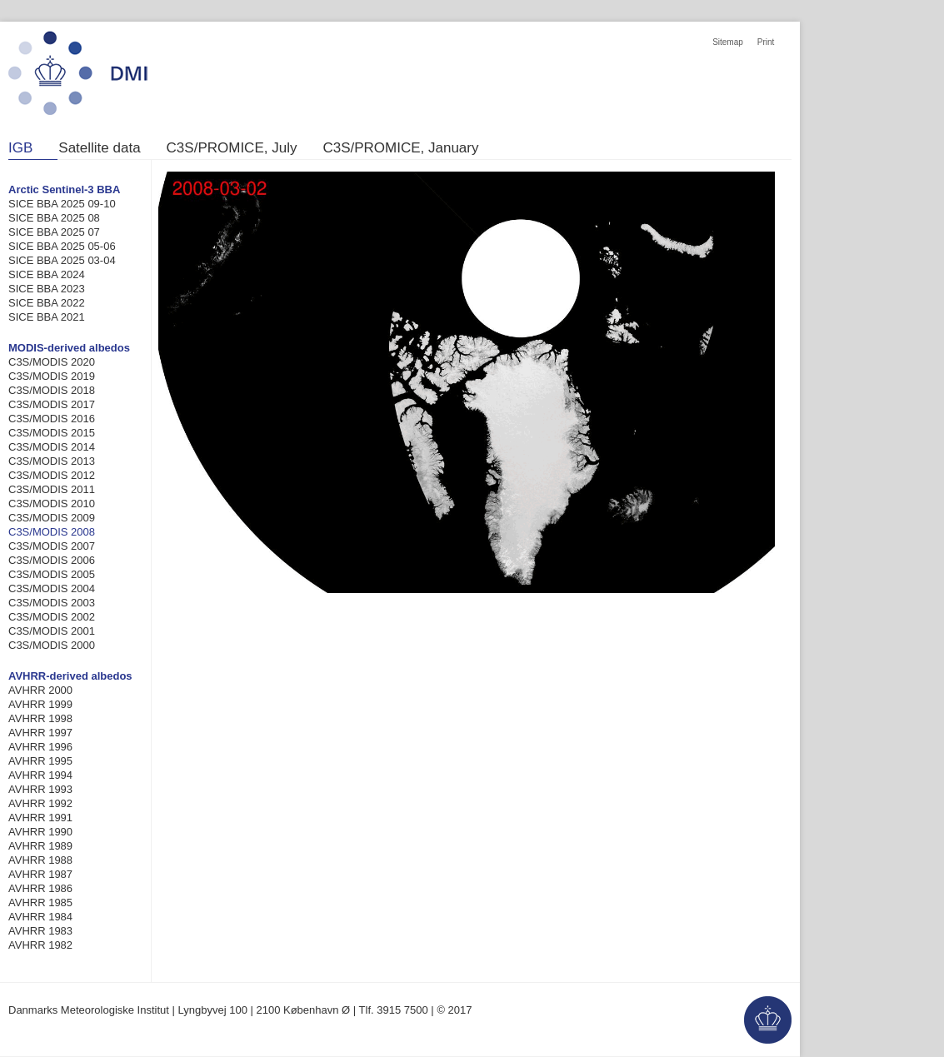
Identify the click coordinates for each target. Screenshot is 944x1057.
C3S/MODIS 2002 (51, 617)
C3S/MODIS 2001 (51, 631)
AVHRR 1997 (40, 732)
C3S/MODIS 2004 (51, 588)
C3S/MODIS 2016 (51, 418)
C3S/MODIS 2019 (51, 376)
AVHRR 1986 (40, 888)
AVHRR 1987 (40, 874)
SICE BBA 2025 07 (54, 232)
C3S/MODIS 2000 (51, 645)
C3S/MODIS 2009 (51, 517)
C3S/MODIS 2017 (51, 404)
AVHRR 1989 (40, 846)
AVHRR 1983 (40, 931)
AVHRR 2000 (40, 690)
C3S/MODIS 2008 (51, 532)
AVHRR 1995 (40, 761)
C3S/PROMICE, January (400, 148)
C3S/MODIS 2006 (51, 560)
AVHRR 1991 (40, 817)
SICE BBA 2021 (46, 317)
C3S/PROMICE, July (232, 148)
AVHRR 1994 (40, 775)
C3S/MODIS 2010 (51, 503)
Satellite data (99, 148)
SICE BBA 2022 (46, 303)
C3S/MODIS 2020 (51, 362)
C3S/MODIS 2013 (51, 461)
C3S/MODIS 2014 (51, 447)
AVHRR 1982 (40, 945)
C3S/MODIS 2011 (51, 489)
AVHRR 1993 (40, 789)
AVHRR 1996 (40, 746)
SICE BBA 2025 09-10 (62, 203)
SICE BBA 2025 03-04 (62, 260)
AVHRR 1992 (40, 803)
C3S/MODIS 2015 (51, 432)
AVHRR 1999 (40, 704)
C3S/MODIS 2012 (51, 475)
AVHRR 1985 (40, 902)
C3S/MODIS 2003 (51, 602)
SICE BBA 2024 (46, 274)
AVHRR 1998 (40, 718)
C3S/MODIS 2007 (51, 546)
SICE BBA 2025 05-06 (62, 246)
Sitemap (727, 42)
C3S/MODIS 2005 (51, 574)
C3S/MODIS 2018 (51, 390)
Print (766, 42)
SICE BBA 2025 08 (54, 218)
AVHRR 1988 (40, 860)
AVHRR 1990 (40, 831)
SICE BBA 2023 (46, 288)
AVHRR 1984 (40, 916)
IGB (20, 148)
